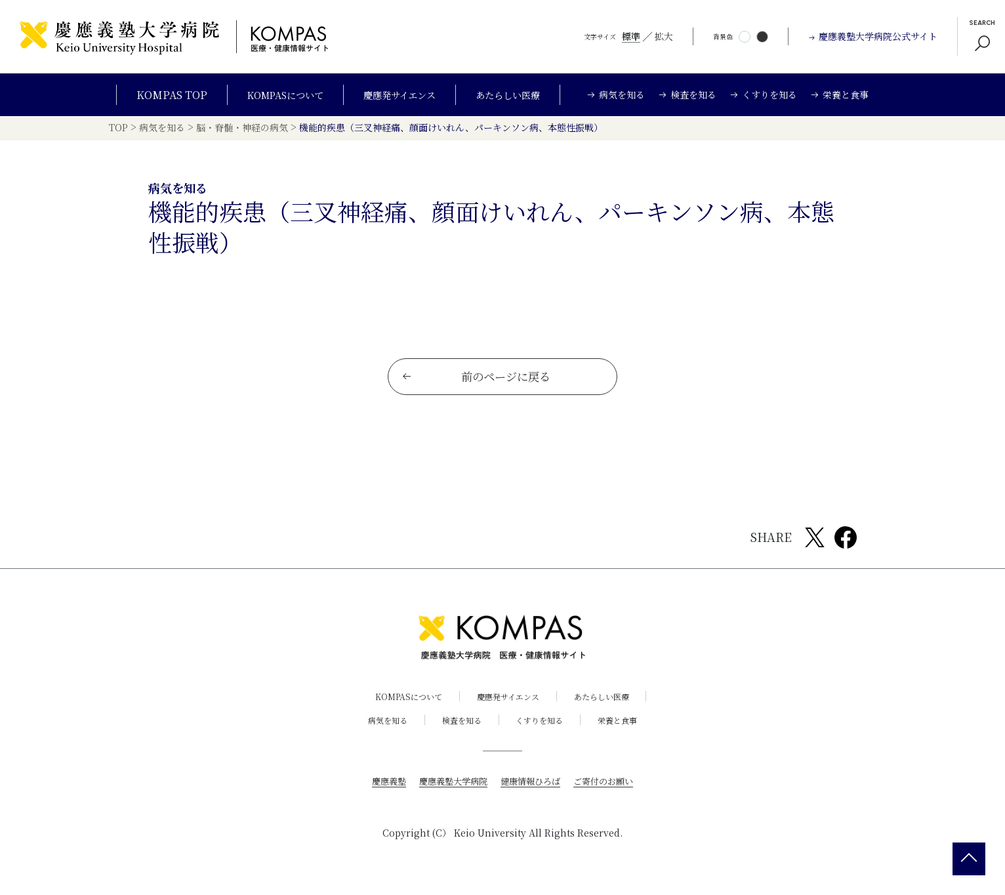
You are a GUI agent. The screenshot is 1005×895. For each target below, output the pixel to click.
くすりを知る (542, 728)
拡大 (664, 36)
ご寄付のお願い (609, 788)
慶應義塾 (381, 788)
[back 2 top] (969, 859)
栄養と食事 (626, 728)
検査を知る (459, 728)
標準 (631, 36)
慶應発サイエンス (400, 94)
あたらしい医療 (519, 94)
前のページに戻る (477, 383)
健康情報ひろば (532, 788)
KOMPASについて (275, 94)
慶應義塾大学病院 (450, 788)
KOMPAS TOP (156, 94)
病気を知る (380, 728)
